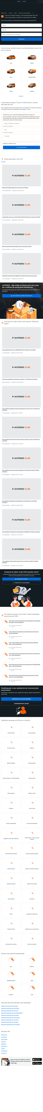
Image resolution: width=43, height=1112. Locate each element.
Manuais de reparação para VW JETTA (10, 1020)
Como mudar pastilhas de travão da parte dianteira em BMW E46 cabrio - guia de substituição (23, 643)
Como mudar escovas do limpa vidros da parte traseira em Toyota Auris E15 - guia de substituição (23, 676)
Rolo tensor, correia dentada (24, 13)
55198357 (3, 1041)
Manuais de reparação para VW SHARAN (10, 1017)
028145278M (4, 1039)
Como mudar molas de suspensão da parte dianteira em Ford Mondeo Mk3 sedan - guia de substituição (24, 621)
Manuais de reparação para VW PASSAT (10, 1008)
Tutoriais (10, 13)
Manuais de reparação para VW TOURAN (10, 1024)
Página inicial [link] (4, 13)
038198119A (4, 1046)
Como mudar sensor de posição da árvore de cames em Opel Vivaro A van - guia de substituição (24, 654)
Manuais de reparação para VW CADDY (10, 1015)
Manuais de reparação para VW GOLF (9, 1006)
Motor (15, 13)
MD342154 (3, 1044)
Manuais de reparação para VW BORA (9, 1022)
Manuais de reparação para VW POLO (9, 1010)
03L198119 (3, 1053)
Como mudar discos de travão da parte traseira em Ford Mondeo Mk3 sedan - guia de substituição (24, 665)
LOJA (18, 1)
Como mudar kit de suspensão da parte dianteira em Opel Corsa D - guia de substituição (24, 632)
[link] (25, 109)
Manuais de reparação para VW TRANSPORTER (12, 1013)
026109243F (4, 1037)
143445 (3, 1048)
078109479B (4, 1051)
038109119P (4, 1034)
